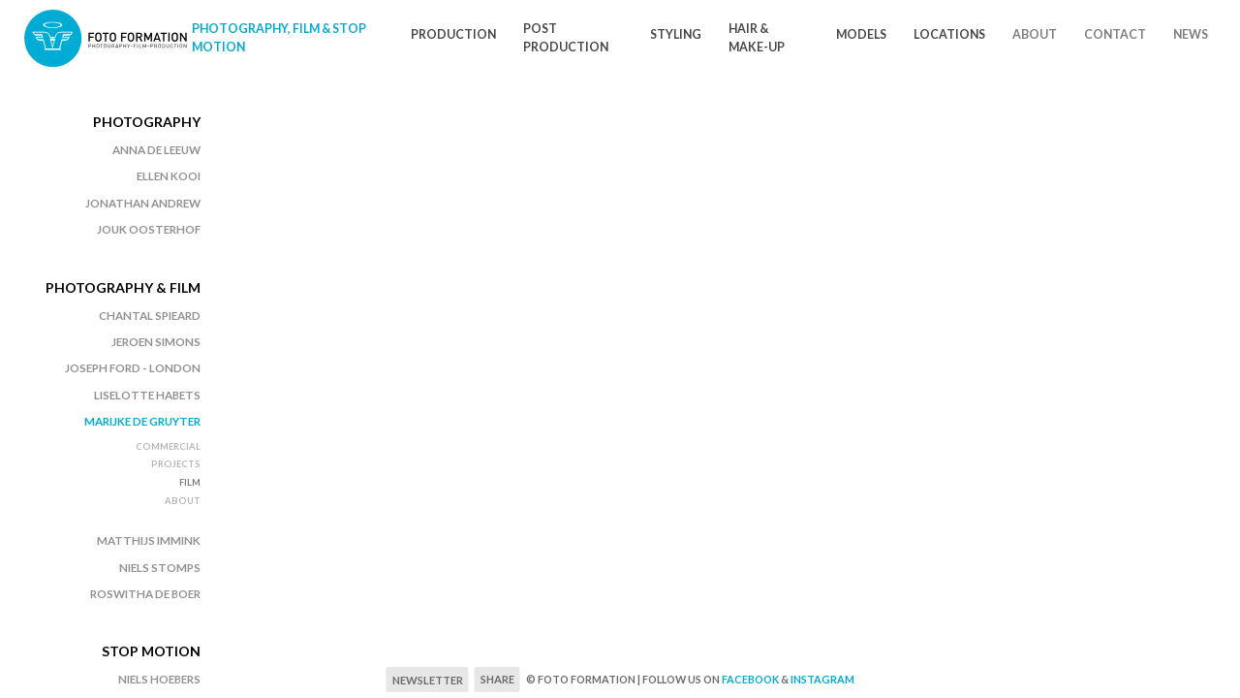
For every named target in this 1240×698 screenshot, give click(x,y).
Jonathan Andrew (143, 203)
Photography (147, 121)
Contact (1115, 34)
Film (190, 482)
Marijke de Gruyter (142, 421)
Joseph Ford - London (133, 368)
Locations (949, 34)
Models (861, 34)
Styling (675, 34)
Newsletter (427, 680)
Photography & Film (123, 287)
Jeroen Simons (156, 341)
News (1190, 34)
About (1034, 34)
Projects (176, 464)
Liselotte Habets (147, 395)
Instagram (822, 679)
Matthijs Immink (149, 540)
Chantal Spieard (150, 315)
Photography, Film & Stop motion (279, 37)
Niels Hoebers (159, 679)
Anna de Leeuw (156, 149)
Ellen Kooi (169, 176)
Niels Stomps (160, 567)
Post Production (565, 37)
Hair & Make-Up (756, 37)
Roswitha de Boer (145, 593)
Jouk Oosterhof (149, 229)
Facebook (750, 679)
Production (453, 34)
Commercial (168, 446)
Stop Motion (151, 651)
